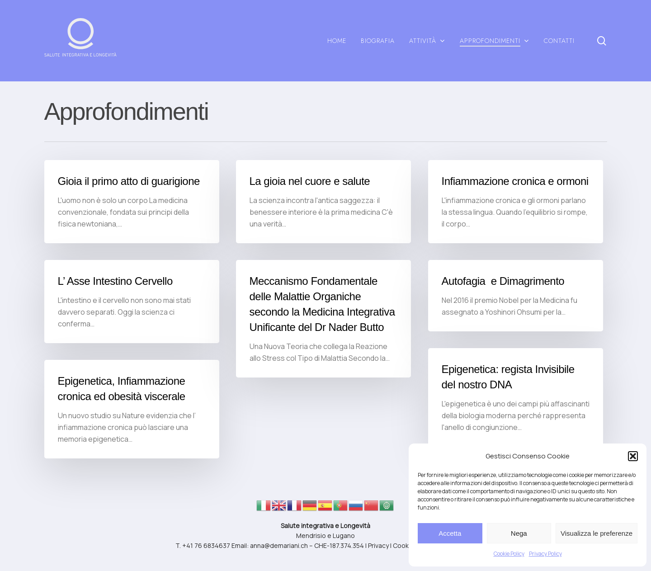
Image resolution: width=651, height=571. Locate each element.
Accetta (450, 533)
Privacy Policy (545, 553)
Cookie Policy (509, 553)
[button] (632, 456)
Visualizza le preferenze (596, 533)
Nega (519, 533)
